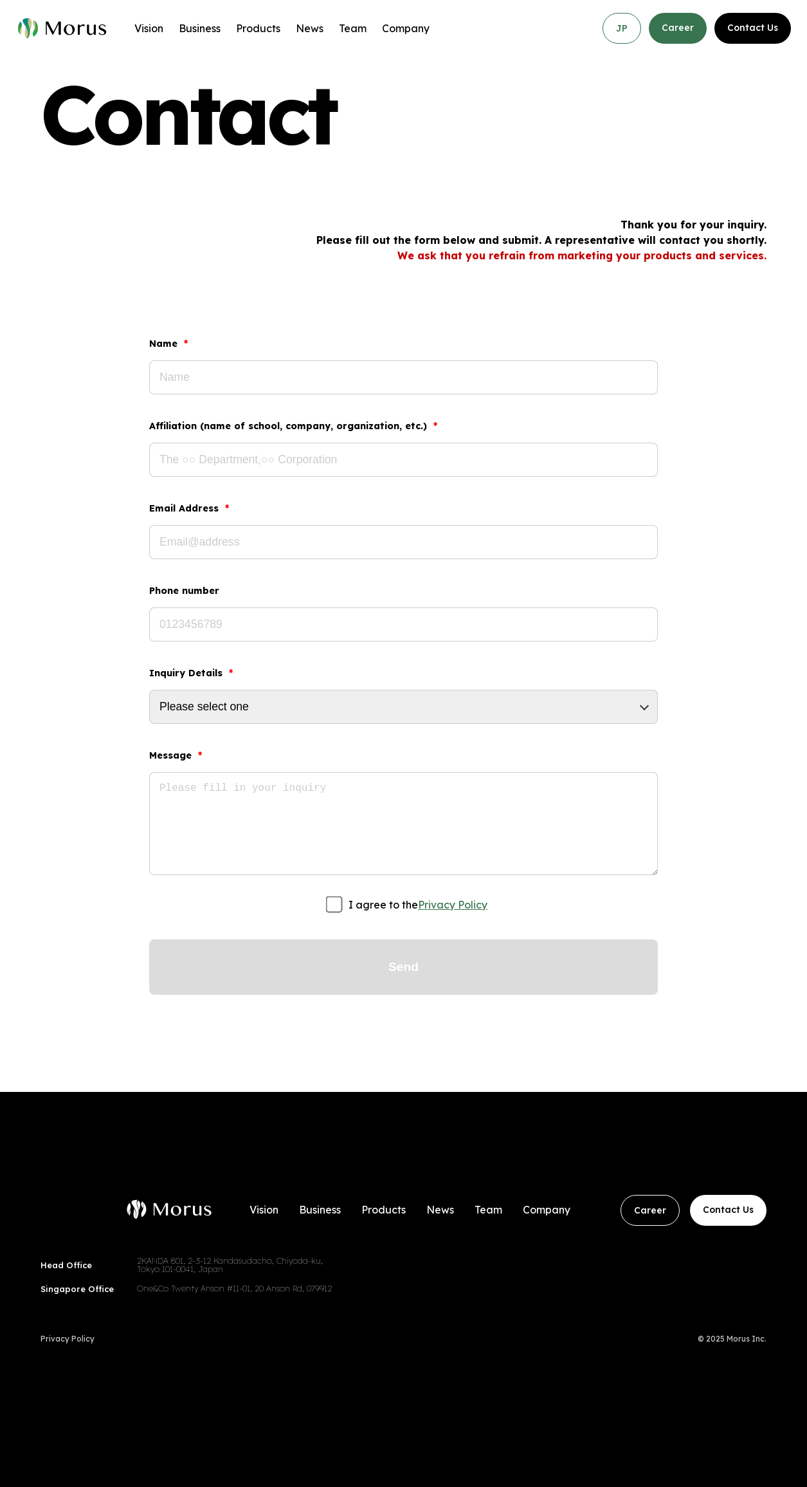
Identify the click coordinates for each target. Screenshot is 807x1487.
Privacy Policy (452, 904)
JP (622, 28)
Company (406, 28)
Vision (148, 28)
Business (200, 28)
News (309, 28)
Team (353, 28)
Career (678, 27)
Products (258, 28)
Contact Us (752, 27)
